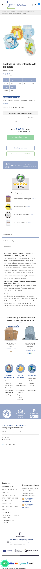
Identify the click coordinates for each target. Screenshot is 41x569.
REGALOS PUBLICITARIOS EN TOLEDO (11, 516)
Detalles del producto (12, 241)
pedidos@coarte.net (11, 444)
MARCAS (4, 509)
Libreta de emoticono (19, 206)
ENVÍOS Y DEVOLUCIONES (10, 498)
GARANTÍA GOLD (7, 501)
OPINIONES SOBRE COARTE (8, 522)
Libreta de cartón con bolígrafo (22, 199)
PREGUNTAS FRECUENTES (10, 506)
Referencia (6, 70)
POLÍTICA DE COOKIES (8, 495)
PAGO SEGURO (6, 504)
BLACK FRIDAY (7, 512)
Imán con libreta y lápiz (20, 222)
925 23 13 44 (6, 437)
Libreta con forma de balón (21, 214)
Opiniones (7, 246)
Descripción (7, 235)
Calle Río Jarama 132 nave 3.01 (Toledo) (13, 432)
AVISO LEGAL (6, 492)
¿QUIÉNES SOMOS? (8, 486)
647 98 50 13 (6, 439)
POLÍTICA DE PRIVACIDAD (9, 489)
